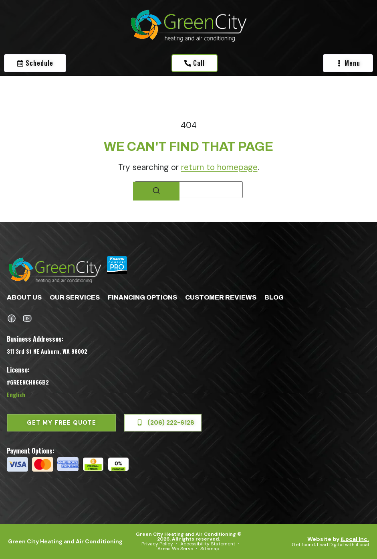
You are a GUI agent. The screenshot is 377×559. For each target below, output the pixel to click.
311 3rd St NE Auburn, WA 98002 (47, 351)
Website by (338, 539)
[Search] (156, 191)
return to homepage (219, 167)
